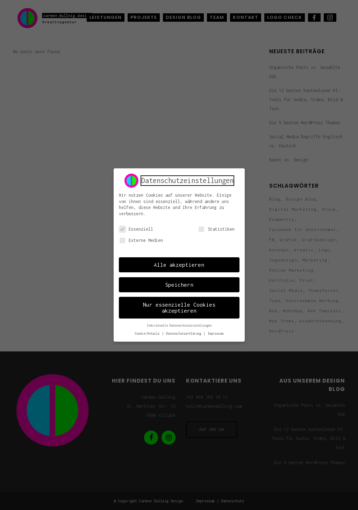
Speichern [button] (179, 283)
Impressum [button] (215, 332)
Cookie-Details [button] (148, 332)
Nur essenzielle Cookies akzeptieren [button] (179, 306)
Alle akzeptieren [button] (179, 263)
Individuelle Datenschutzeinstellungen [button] (179, 324)
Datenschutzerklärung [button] (184, 332)
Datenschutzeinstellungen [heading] (187, 179)
